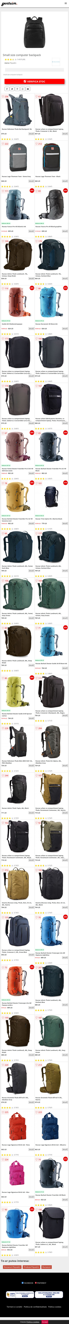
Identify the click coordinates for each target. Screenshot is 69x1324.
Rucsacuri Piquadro (12, 1267)
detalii (31, 134)
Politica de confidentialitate (35, 1307)
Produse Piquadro (31, 1267)
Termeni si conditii (14, 1307)
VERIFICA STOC (34, 81)
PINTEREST (40, 1283)
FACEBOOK (27, 1283)
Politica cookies (54, 1307)
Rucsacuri (46, 1267)
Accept (45, 1322)
